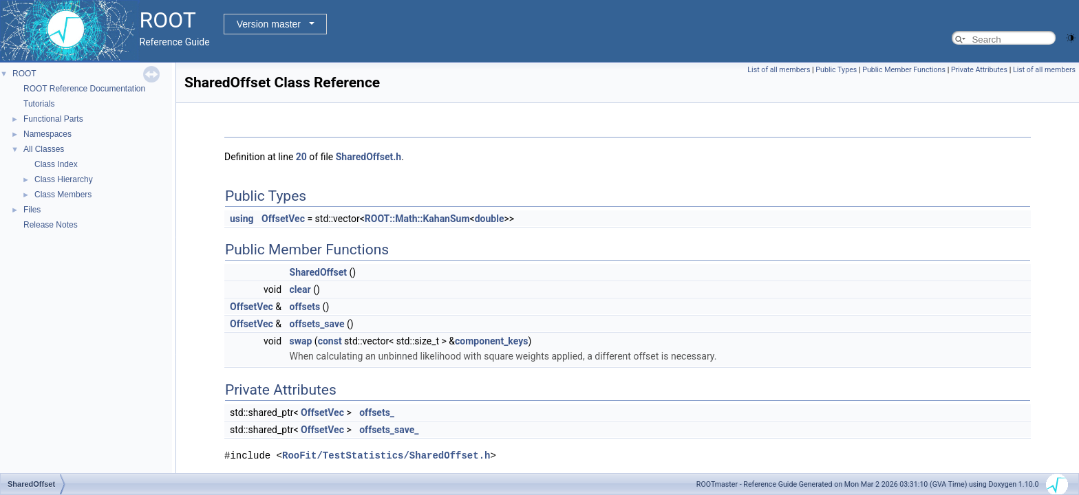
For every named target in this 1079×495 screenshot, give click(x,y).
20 (301, 156)
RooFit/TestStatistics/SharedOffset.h (386, 455)
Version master (269, 24)
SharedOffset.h (368, 156)
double (489, 218)
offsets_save (317, 323)
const (330, 341)
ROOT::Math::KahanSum (417, 218)
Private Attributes (979, 69)
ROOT (24, 73)
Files (32, 209)
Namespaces (47, 134)
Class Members (63, 194)
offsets (305, 306)
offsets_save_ (388, 429)
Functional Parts (53, 119)
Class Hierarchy (63, 179)
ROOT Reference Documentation (84, 89)
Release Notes (50, 225)
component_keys (491, 341)
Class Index (56, 164)
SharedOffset (319, 272)
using (242, 218)
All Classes (43, 149)
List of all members (778, 69)
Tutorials (39, 104)
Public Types (836, 69)
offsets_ (376, 412)
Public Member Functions (904, 69)
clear (300, 289)
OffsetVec (283, 218)
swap (301, 341)
